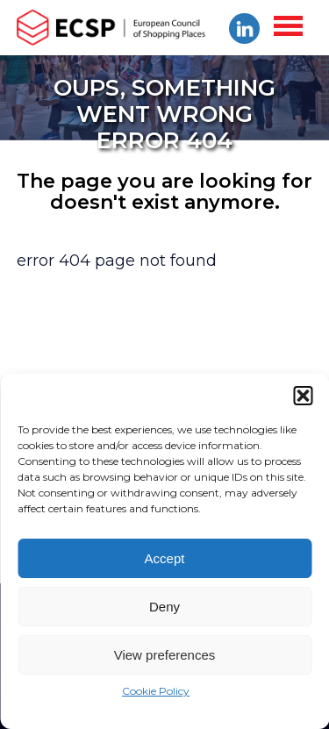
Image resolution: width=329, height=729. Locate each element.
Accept (165, 558)
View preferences (165, 654)
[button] (302, 395)
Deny (164, 606)
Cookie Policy (156, 690)
